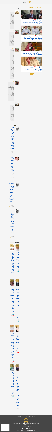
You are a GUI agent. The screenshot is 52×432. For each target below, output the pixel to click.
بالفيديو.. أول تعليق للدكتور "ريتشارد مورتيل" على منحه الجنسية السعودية (32, 57)
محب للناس (12, 48)
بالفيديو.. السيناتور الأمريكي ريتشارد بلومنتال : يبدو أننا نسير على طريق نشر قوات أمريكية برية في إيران (32, 23)
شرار (13, 30)
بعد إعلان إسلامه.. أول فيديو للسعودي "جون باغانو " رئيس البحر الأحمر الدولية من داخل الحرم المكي (12, 299)
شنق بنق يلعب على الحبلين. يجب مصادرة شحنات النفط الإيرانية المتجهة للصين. (12, 112)
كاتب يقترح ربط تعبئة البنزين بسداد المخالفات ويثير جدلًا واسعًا (17, 260)
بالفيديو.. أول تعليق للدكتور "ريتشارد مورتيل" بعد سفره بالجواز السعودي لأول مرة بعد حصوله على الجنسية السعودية (32, 40)
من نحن (33, 416)
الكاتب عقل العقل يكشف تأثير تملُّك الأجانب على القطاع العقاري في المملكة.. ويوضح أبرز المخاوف (12, 220)
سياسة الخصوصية (20, 416)
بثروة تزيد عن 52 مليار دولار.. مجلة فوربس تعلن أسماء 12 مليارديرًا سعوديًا (12, 262)
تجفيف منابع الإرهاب (12, 103)
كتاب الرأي (16, 125)
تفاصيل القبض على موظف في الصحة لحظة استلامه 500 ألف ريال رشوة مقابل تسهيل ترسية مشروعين (12, 345)
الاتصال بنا (29, 416)
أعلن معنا (25, 416)
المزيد (31, 78)
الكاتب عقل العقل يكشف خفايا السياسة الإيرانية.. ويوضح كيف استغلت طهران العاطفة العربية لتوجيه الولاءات (12, 138)
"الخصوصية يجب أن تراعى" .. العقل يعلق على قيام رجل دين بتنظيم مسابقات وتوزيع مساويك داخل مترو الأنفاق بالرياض (11, 192)
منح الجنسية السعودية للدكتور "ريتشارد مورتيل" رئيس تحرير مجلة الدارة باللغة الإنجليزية (33, 73)
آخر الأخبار (17, 245)
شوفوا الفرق (12, 81)
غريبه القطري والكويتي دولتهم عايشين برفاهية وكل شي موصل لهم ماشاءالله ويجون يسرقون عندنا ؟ (12, 20)
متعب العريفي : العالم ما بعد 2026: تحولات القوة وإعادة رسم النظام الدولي (12, 165)
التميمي (13, 10)
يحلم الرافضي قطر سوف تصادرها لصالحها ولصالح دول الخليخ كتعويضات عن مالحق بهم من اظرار (12, 39)
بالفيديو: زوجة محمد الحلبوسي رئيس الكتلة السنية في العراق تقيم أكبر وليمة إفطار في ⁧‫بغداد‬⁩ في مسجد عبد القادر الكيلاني (17, 303)
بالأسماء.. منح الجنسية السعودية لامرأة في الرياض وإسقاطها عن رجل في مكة (12, 383)
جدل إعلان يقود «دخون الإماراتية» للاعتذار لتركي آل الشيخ (17, 341)
